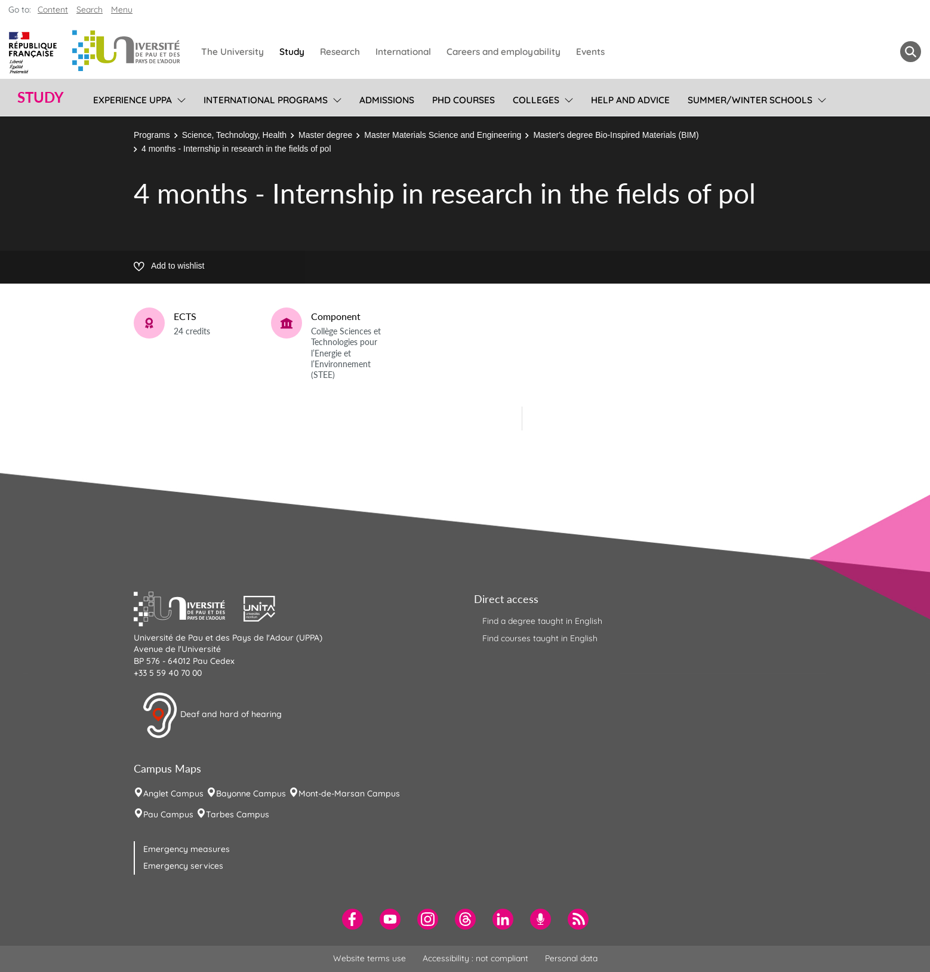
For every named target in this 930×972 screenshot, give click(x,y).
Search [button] (89, 9)
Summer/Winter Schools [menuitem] (750, 100)
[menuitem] (352, 919)
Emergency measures (186, 849)
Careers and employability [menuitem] (503, 51)
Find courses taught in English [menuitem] (540, 638)
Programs (152, 135)
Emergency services (183, 865)
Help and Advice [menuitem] (630, 100)
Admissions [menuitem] (386, 100)
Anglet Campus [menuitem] (173, 793)
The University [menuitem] (232, 51)
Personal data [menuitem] (571, 958)
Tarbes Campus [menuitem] (237, 814)
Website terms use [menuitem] (369, 958)
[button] (189, 607)
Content (53, 9)
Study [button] (40, 97)
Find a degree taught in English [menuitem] (542, 621)
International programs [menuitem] (266, 100)
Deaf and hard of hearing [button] (212, 715)
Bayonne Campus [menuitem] (251, 793)
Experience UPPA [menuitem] (132, 100)
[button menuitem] (910, 51)
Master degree (325, 135)
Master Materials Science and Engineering (442, 135)
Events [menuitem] (590, 51)
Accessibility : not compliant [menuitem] (475, 958)
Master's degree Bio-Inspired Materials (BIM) (615, 135)
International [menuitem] (403, 51)
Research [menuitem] (340, 51)
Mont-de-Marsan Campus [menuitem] (349, 793)
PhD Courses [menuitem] (463, 100)
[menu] (179, 98)
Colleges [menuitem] (536, 100)
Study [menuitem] (291, 51)
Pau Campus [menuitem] (168, 814)
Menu (122, 9)
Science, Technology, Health (234, 135)
